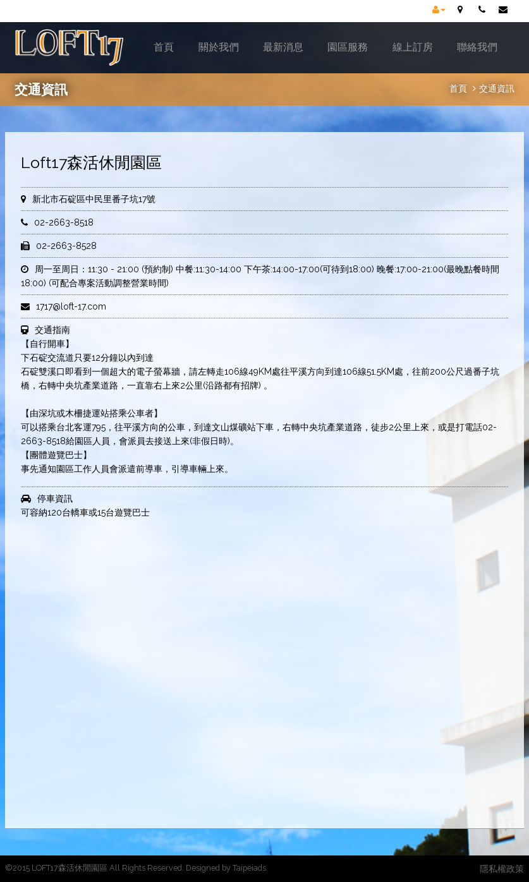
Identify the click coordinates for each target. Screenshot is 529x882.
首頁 (164, 47)
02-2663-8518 (64, 222)
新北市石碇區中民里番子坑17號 (93, 199)
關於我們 (218, 47)
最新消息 (283, 47)
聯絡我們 (477, 47)
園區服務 (347, 47)
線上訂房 (412, 47)
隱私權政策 (502, 869)
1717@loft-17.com (71, 306)
